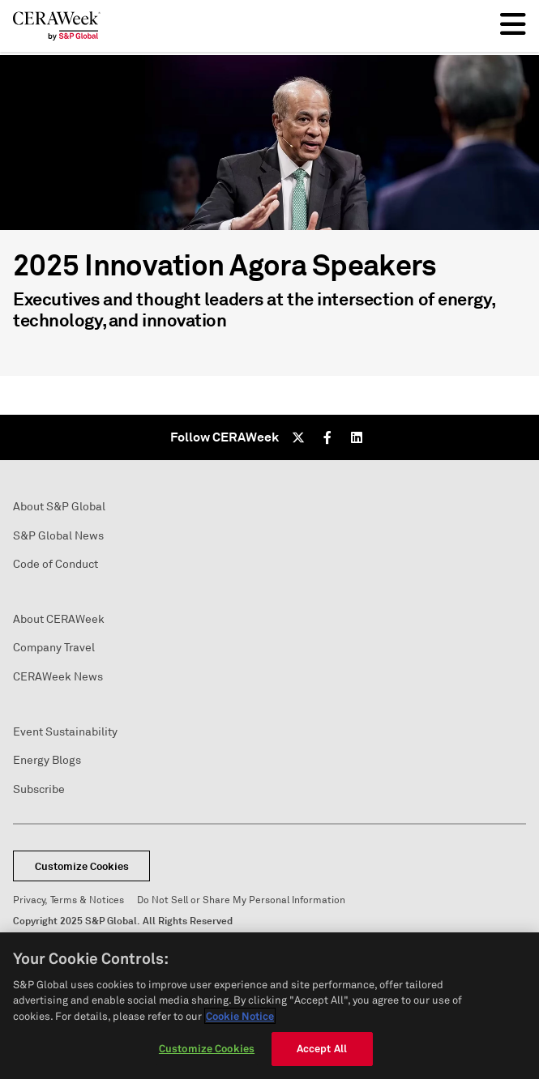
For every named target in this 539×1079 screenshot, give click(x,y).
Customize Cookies (82, 866)
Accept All (322, 1048)
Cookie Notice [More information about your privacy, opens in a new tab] (240, 1015)
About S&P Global (59, 507)
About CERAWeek (59, 619)
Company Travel (54, 648)
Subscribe (39, 789)
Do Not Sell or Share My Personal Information (241, 900)
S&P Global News (58, 536)
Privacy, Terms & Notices (68, 900)
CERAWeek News (58, 677)
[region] (269, 1005)
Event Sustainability (65, 732)
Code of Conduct (55, 564)
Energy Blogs (47, 760)
